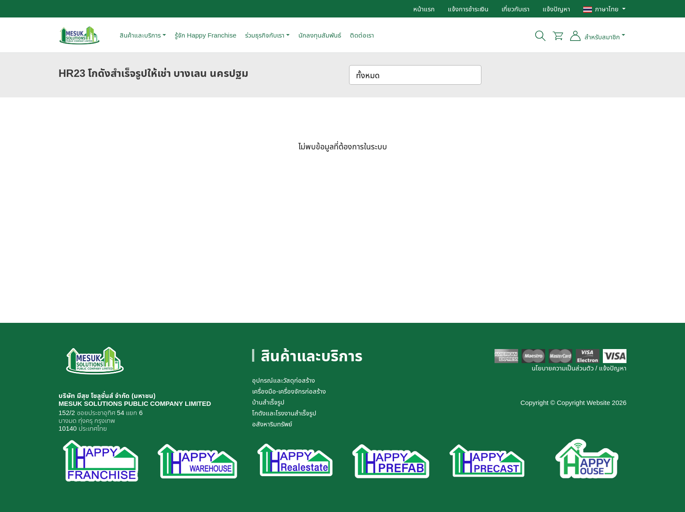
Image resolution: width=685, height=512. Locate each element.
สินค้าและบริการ (140, 35)
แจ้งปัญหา (556, 8)
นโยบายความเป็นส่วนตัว (563, 367)
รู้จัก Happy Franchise (205, 35)
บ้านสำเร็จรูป (268, 402)
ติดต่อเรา (362, 35)
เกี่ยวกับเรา (515, 8)
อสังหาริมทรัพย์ (272, 423)
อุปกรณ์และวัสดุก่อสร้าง (283, 380)
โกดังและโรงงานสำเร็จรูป (284, 412)
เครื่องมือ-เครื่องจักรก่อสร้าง (289, 391)
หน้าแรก (424, 8)
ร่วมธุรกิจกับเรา (264, 35)
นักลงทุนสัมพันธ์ (319, 35)
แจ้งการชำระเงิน (468, 8)
